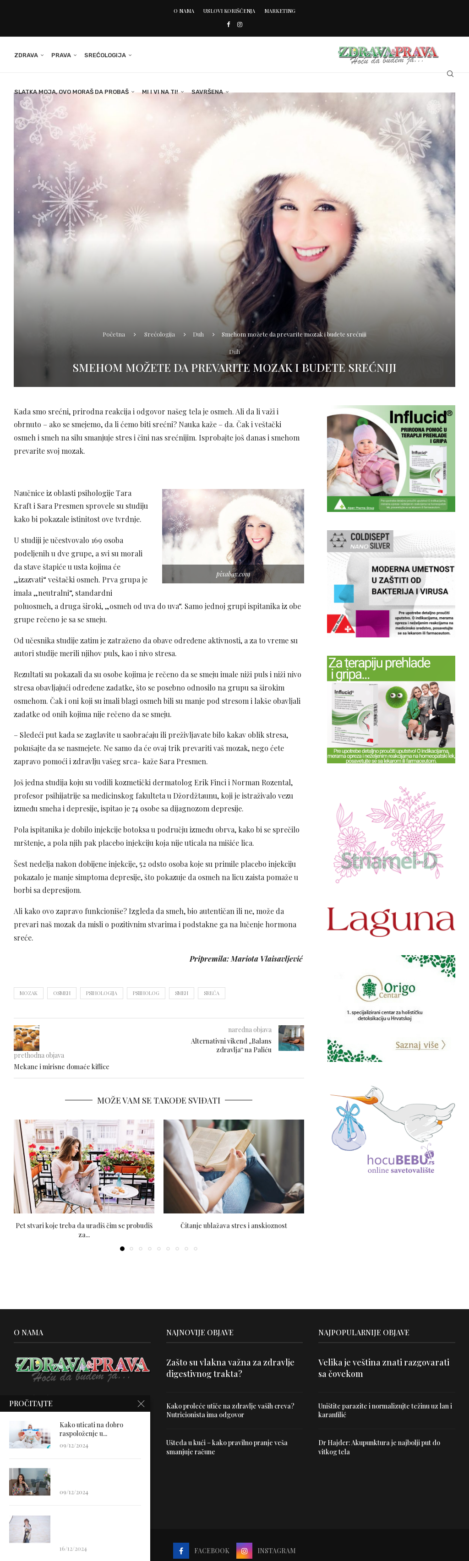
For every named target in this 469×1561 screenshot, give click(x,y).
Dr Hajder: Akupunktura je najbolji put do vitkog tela (379, 1447)
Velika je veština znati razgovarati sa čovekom (383, 1368)
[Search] (450, 73)
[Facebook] (228, 24)
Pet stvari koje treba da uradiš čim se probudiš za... (84, 1230)
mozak (29, 993)
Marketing (279, 10)
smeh (181, 993)
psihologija (101, 993)
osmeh (62, 993)
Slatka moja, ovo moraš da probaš (71, 91)
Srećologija (104, 55)
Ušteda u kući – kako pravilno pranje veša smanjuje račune (227, 1447)
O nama (184, 10)
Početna (114, 334)
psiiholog (146, 993)
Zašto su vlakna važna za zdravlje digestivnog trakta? (230, 1368)
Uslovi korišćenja (229, 10)
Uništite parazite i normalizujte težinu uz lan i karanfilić (385, 1411)
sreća (211, 993)
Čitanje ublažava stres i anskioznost (233, 1225)
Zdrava (26, 55)
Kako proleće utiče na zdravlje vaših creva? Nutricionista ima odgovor (230, 1411)
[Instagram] (239, 24)
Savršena (207, 91)
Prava (61, 55)
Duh (198, 334)
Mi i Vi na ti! (160, 91)
